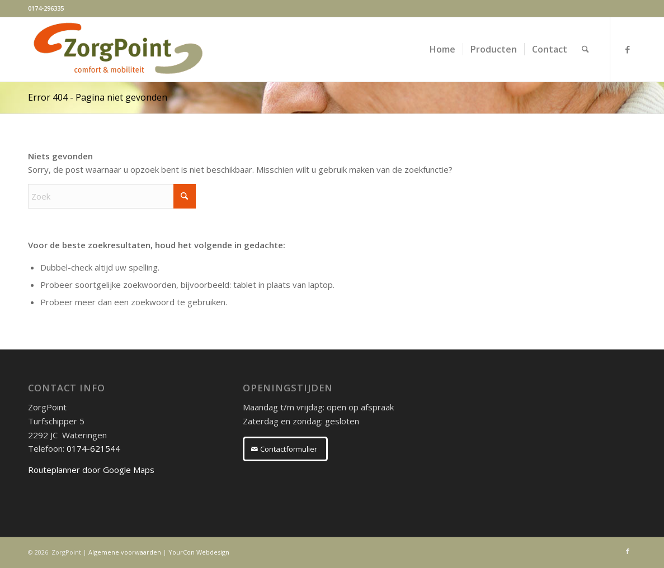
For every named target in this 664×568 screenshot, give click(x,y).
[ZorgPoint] (118, 49)
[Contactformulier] (285, 449)
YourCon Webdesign (198, 552)
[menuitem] (442, 49)
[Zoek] (585, 49)
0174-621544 (93, 448)
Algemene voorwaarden (124, 552)
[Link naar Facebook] (627, 49)
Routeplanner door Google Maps (91, 469)
